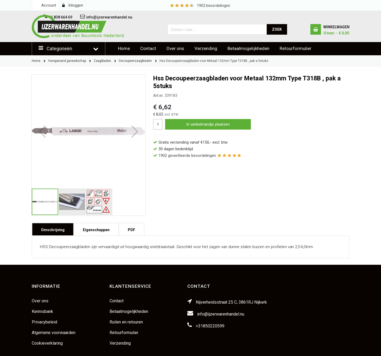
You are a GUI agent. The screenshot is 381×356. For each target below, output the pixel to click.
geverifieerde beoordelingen (187, 155)
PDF (131, 228)
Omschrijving (53, 228)
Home (124, 48)
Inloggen (75, 5)
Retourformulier (295, 48)
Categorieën (59, 48)
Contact (148, 48)
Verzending (205, 48)
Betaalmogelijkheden (248, 48)
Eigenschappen (96, 228)
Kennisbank (42, 311)
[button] (42, 131)
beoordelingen (213, 5)
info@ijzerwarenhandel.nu (220, 314)
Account (48, 5)
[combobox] (217, 29)
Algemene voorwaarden (53, 332)
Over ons (175, 48)
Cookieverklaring (47, 343)
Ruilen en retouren (126, 322)
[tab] (53, 229)
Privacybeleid (44, 322)
